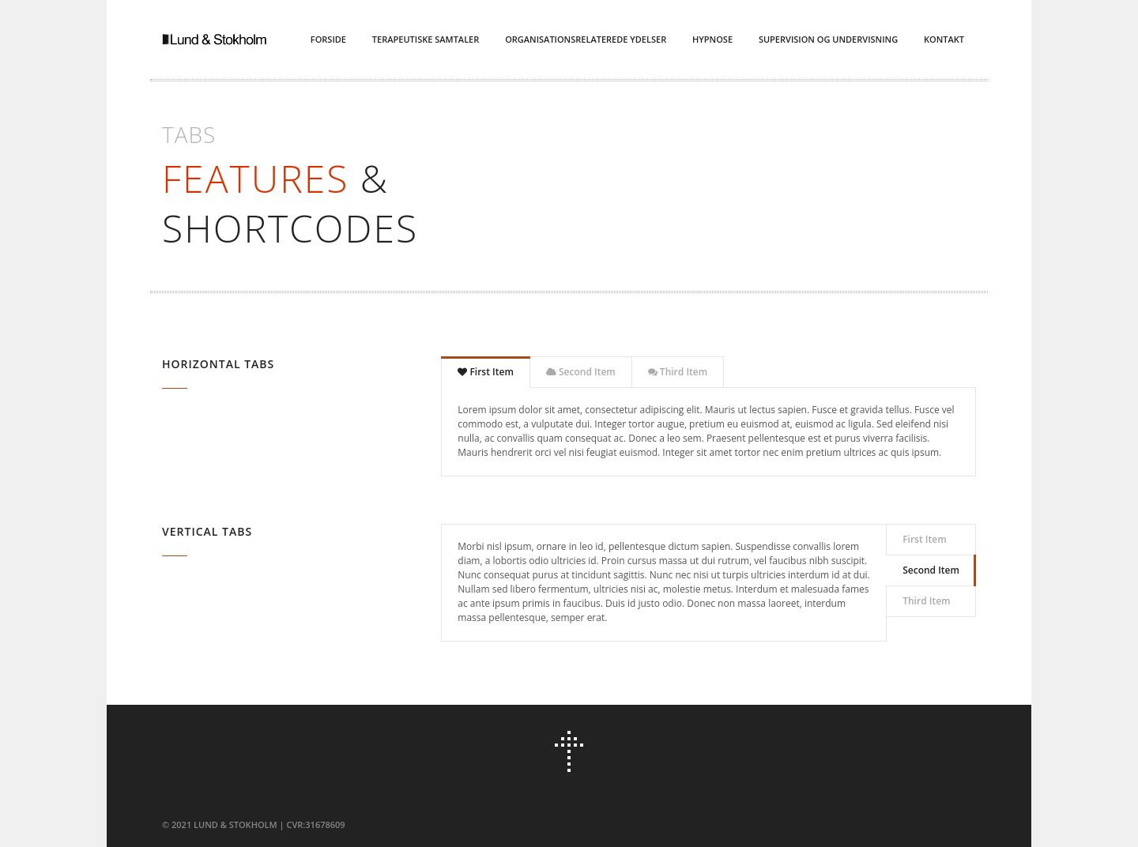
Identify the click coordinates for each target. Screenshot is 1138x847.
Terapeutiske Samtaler (425, 39)
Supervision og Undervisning (828, 39)
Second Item (581, 371)
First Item (486, 371)
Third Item (677, 371)
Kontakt (944, 39)
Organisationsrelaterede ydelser (585, 39)
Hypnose (712, 39)
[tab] (485, 372)
